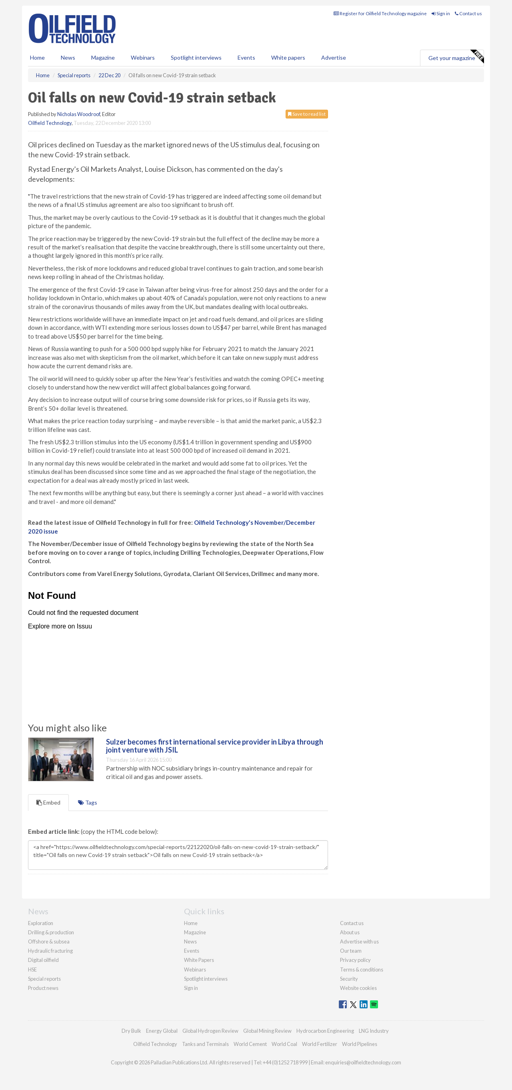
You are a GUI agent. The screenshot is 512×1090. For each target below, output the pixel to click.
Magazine (103, 57)
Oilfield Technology (50, 123)
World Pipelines (359, 1044)
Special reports (44, 979)
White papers (288, 57)
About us (350, 932)
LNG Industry (374, 1031)
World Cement (250, 1044)
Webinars (143, 57)
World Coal (284, 1044)
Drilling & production (51, 932)
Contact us (468, 13)
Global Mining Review (267, 1031)
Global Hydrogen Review (210, 1031)
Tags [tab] (87, 802)
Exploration (40, 923)
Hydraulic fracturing (50, 950)
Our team (351, 950)
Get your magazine (456, 57)
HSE (32, 969)
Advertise (333, 57)
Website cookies (358, 988)
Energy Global (162, 1031)
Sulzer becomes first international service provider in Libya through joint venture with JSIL (214, 745)
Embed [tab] (48, 802)
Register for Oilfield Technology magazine (380, 13)
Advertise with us (359, 941)
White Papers (199, 960)
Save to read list (307, 114)
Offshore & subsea (49, 941)
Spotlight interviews (196, 57)
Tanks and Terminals (205, 1044)
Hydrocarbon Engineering (325, 1031)
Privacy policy (355, 960)
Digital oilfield (43, 960)
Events (246, 57)
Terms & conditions (361, 969)
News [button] (68, 57)
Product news (43, 988)
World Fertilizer (319, 1044)
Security (349, 979)
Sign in (441, 13)
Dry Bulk (131, 1031)
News (190, 941)
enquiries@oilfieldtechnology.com (363, 1062)
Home (37, 57)
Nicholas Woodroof (78, 114)
